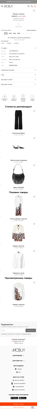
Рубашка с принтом (18, 304)
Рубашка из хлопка (18, 273)
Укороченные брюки (18, 133)
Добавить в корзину (18, 404)
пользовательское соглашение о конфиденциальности (19, 334)
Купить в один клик (18, 407)
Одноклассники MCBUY (20, 383)
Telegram (9, 43)
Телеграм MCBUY (19, 386)
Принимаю (16, 334)
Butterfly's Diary (13, 65)
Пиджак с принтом (18, 246)
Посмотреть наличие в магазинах (18, 38)
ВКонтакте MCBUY (19, 380)
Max (3, 43)
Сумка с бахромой (18, 187)
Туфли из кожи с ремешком (18, 160)
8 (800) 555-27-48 (18, 341)
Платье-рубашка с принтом (18, 219)
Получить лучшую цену (18, 20)
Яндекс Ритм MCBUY (19, 389)
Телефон (16, 43)
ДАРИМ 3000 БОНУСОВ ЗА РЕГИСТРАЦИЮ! (18, 1)
